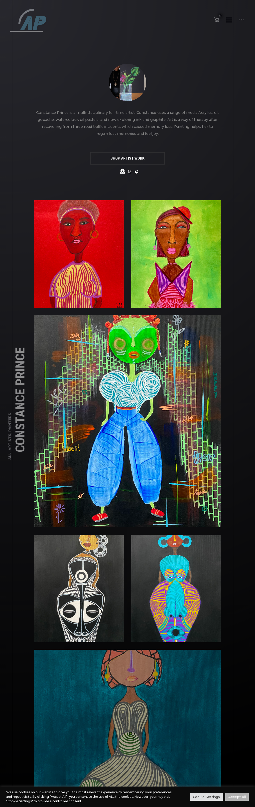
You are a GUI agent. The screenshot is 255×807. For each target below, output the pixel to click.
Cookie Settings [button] (206, 797)
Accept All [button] (237, 797)
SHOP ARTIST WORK (127, 158)
